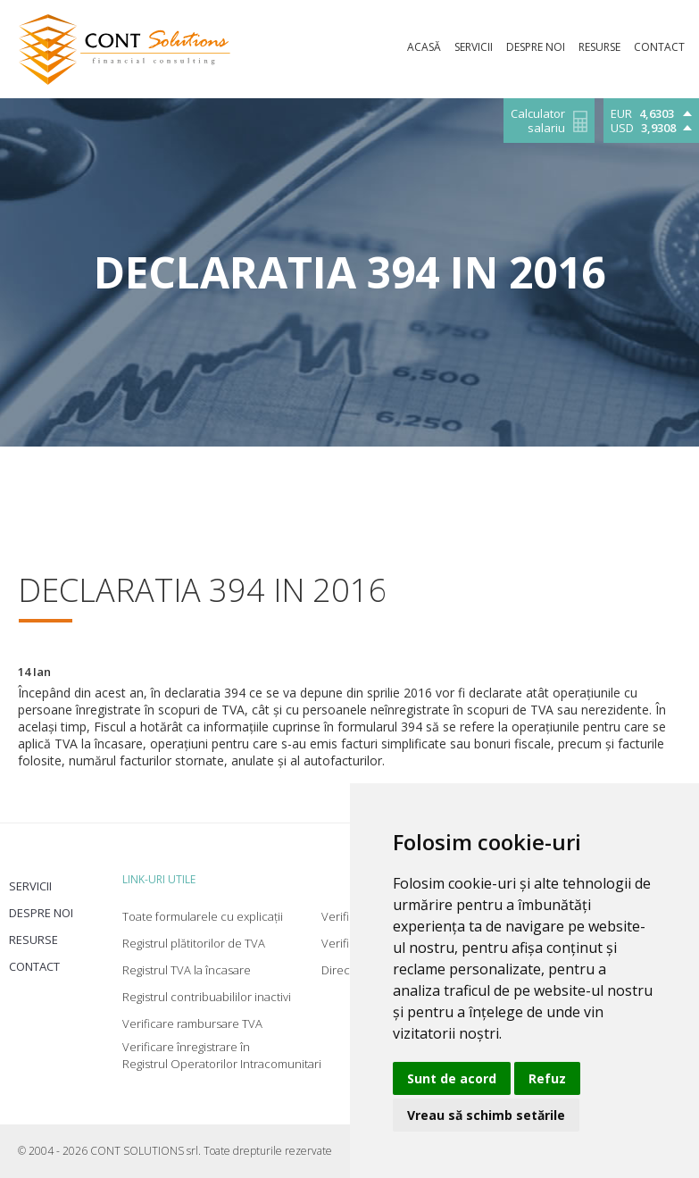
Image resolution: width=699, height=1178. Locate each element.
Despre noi (41, 913)
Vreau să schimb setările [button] (486, 1115)
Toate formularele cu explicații (202, 916)
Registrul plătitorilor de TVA (193, 943)
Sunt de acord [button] (451, 1078)
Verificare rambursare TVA (192, 1023)
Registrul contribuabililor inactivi (206, 997)
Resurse (33, 940)
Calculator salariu (538, 121)
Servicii (30, 886)
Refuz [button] (547, 1078)
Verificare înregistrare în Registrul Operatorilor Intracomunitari (221, 1055)
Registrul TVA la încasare (186, 970)
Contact (34, 966)
